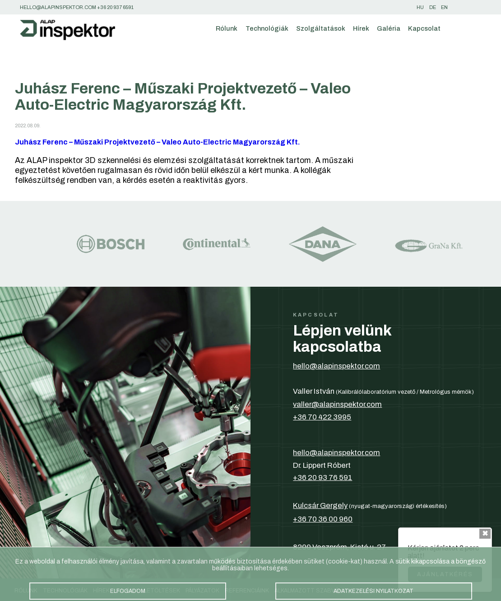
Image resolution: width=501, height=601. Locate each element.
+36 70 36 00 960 (323, 519)
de (432, 7)
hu (420, 7)
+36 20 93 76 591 (322, 477)
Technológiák (267, 28)
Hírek (361, 28)
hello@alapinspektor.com (336, 366)
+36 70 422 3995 (322, 417)
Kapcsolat (424, 28)
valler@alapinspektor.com (337, 404)
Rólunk (226, 28)
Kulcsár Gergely (320, 505)
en (444, 7)
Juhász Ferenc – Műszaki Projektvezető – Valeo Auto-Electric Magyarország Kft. (157, 142)
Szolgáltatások (320, 28)
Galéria (388, 28)
